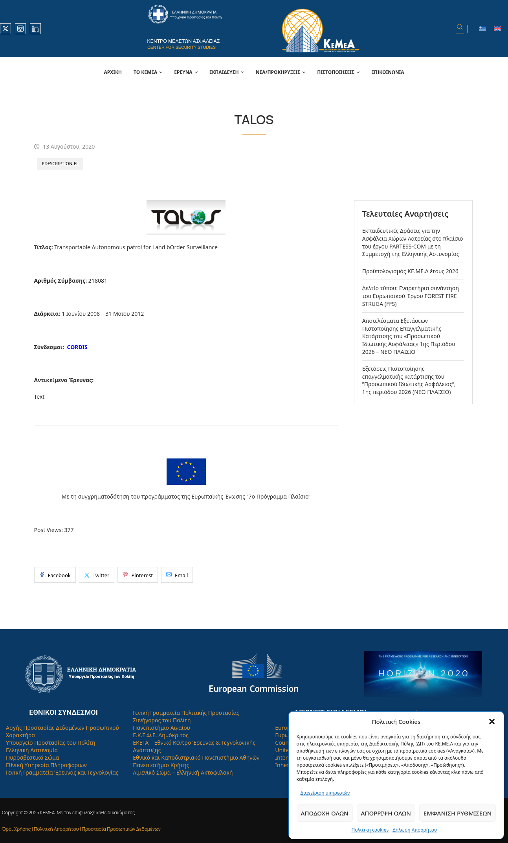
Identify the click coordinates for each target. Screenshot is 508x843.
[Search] (460, 28)
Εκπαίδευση (224, 72)
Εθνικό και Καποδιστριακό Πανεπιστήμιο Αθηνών (196, 757)
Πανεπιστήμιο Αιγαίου (161, 727)
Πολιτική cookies (370, 829)
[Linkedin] (35, 28)
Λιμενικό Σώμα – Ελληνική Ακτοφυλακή (183, 772)
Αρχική (113, 72)
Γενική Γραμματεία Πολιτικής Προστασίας (186, 712)
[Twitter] (5, 28)
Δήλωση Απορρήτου (414, 829)
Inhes (282, 765)
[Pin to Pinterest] (137, 575)
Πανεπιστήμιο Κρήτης (161, 765)
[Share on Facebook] (55, 575)
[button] (492, 721)
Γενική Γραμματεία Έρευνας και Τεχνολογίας (62, 772)
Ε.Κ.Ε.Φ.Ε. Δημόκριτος (161, 735)
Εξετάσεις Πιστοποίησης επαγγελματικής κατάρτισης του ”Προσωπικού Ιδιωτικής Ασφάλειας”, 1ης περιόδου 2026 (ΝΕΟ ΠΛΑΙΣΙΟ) (409, 380)
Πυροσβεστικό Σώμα (32, 757)
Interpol (285, 757)
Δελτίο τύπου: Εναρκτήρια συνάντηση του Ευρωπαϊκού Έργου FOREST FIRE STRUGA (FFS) (410, 295)
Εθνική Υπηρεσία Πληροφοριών (46, 765)
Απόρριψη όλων (386, 813)
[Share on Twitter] (97, 575)
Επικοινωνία (387, 72)
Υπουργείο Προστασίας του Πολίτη (50, 742)
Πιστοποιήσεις (335, 72)
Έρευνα (183, 72)
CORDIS (77, 347)
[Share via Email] (177, 575)
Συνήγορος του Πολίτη (162, 720)
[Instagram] (20, 28)
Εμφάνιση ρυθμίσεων (457, 813)
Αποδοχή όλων (324, 813)
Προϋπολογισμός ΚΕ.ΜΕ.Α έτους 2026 (410, 271)
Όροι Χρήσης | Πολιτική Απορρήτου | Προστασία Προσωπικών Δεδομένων (81, 829)
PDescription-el (60, 163)
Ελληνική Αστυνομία (32, 750)
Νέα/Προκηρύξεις (278, 72)
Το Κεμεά (145, 72)
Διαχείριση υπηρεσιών (325, 793)
